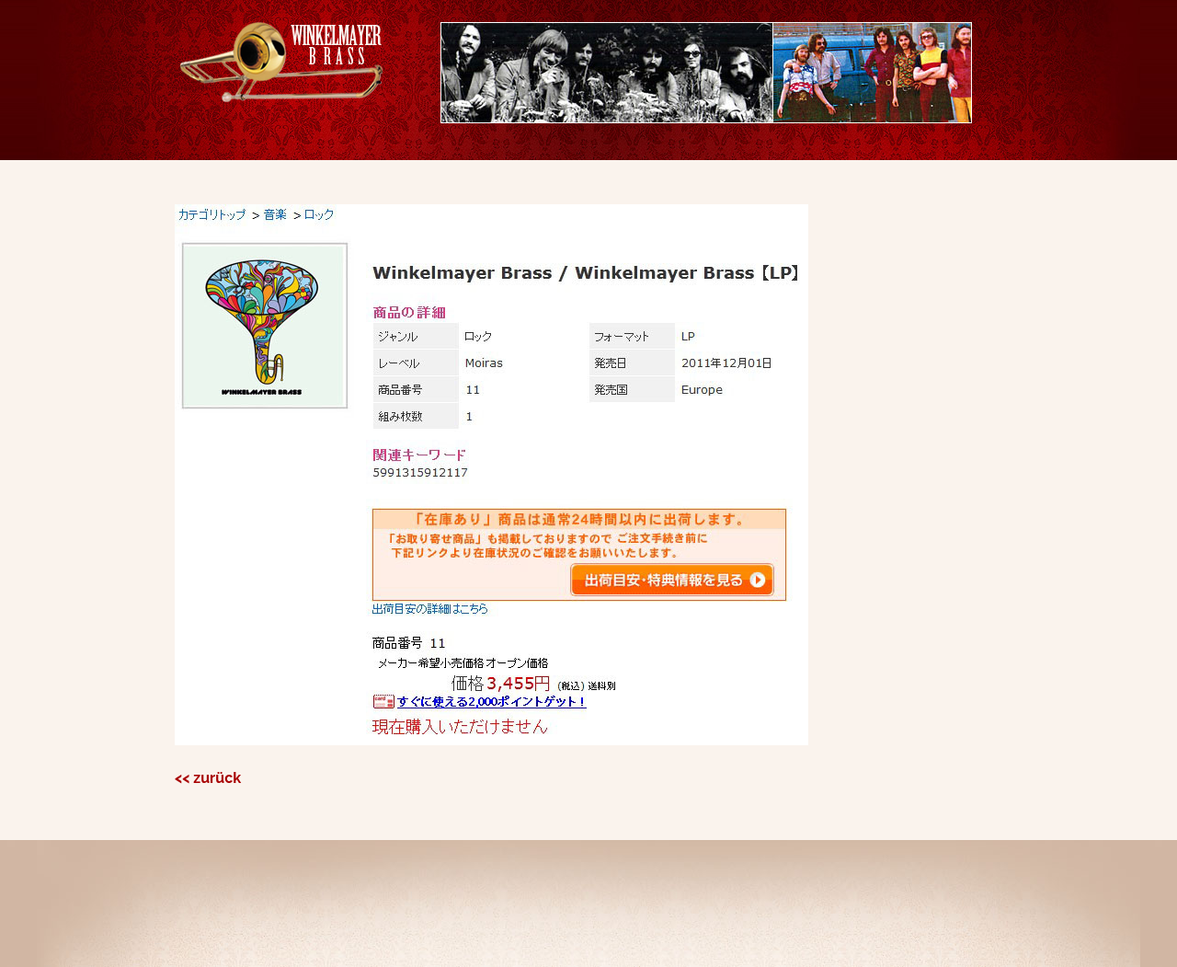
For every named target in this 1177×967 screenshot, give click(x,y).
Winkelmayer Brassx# (281, 62)
